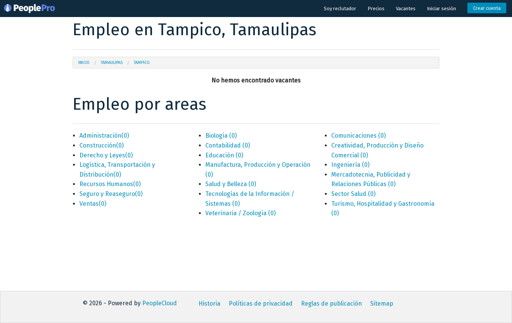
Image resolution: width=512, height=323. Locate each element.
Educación (224, 155)
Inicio (84, 62)
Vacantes (406, 8)
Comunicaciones (358, 135)
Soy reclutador (340, 8)
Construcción (101, 145)
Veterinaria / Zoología (240, 213)
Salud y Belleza (230, 184)
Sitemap (381, 303)
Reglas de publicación (331, 303)
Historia (209, 303)
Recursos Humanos (110, 184)
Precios (376, 8)
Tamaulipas (112, 62)
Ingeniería (350, 164)
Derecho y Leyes (106, 155)
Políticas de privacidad (261, 303)
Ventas (92, 203)
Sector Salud (353, 193)
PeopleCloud (159, 303)
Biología (221, 135)
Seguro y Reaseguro (111, 193)
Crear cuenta (487, 8)
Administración (104, 135)
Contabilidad (227, 145)
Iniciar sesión (441, 8)
